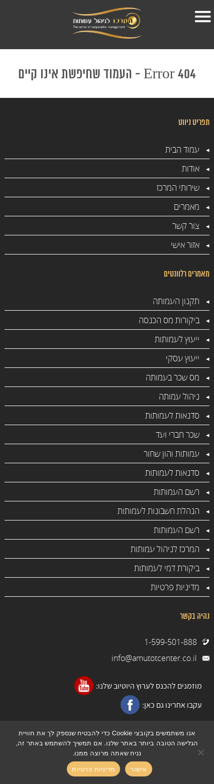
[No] (201, 752)
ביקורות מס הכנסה (169, 320)
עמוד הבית (182, 149)
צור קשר (185, 225)
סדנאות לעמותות (172, 415)
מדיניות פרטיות (175, 587)
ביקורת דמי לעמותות (166, 568)
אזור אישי (185, 244)
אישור (138, 769)
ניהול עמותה (179, 396)
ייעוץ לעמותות (177, 339)
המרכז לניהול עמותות (165, 549)
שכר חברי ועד (177, 434)
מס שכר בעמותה (172, 377)
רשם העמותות (176, 491)
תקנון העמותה (176, 301)
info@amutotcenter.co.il (154, 658)
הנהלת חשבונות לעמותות (158, 510)
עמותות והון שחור (171, 453)
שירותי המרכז (178, 187)
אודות (190, 168)
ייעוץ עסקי (182, 358)
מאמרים (186, 206)
